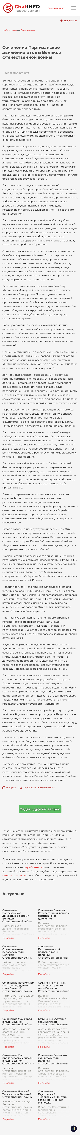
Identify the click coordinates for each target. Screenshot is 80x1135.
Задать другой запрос (40, 809)
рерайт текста (33, 867)
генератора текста (14, 875)
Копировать (12, 787)
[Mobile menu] (74, 8)
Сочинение (27, 30)
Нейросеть (9, 30)
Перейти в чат (56, 7)
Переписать (29, 787)
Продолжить (47, 787)
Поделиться (70, 20)
